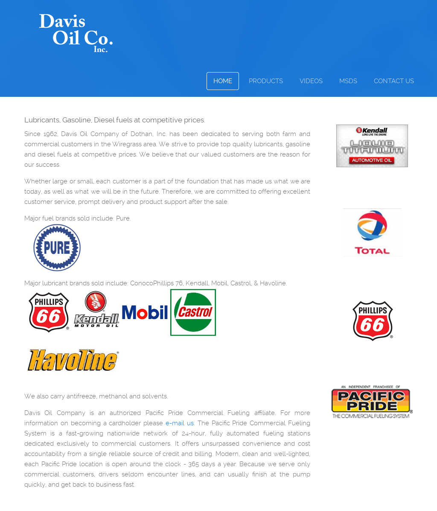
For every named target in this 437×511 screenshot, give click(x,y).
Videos (311, 81)
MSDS (348, 81)
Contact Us (394, 81)
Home (222, 81)
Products (266, 81)
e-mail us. (180, 423)
